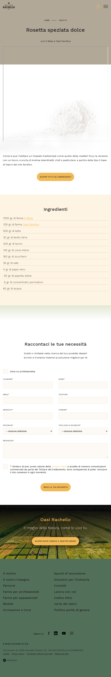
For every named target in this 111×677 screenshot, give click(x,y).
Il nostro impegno (16, 579)
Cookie (6, 654)
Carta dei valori (65, 604)
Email (6, 394)
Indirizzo (8, 410)
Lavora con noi (65, 592)
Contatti (60, 585)
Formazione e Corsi (17, 610)
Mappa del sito (62, 654)
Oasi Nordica (31, 224)
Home (46, 20)
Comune (63, 410)
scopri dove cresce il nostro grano (55, 541)
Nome (62, 379)
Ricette (63, 20)
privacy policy (59, 466)
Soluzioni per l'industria (71, 579)
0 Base (29, 218)
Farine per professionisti (21, 592)
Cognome (8, 379)
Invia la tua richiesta (55, 487)
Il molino (9, 573)
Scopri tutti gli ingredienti (55, 177)
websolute (10, 660)
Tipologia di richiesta (70, 425)
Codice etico (63, 598)
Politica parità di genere (72, 610)
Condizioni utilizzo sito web (40, 654)
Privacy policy (18, 654)
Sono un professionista (22, 371)
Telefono (63, 394)
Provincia (8, 425)
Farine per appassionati (20, 598)
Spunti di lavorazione (69, 573)
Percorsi (9, 585)
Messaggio (8, 441)
